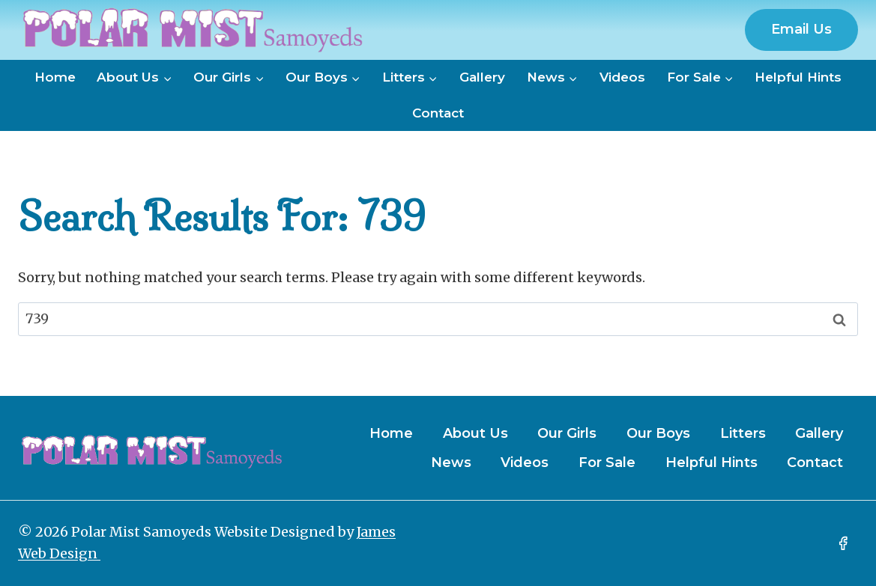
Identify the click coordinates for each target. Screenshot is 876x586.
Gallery (482, 77)
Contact (438, 113)
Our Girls (566, 433)
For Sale (607, 462)
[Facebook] (843, 543)
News (451, 462)
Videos (622, 77)
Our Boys (658, 433)
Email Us (801, 29)
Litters (743, 433)
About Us (475, 433)
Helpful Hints (798, 77)
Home (55, 77)
